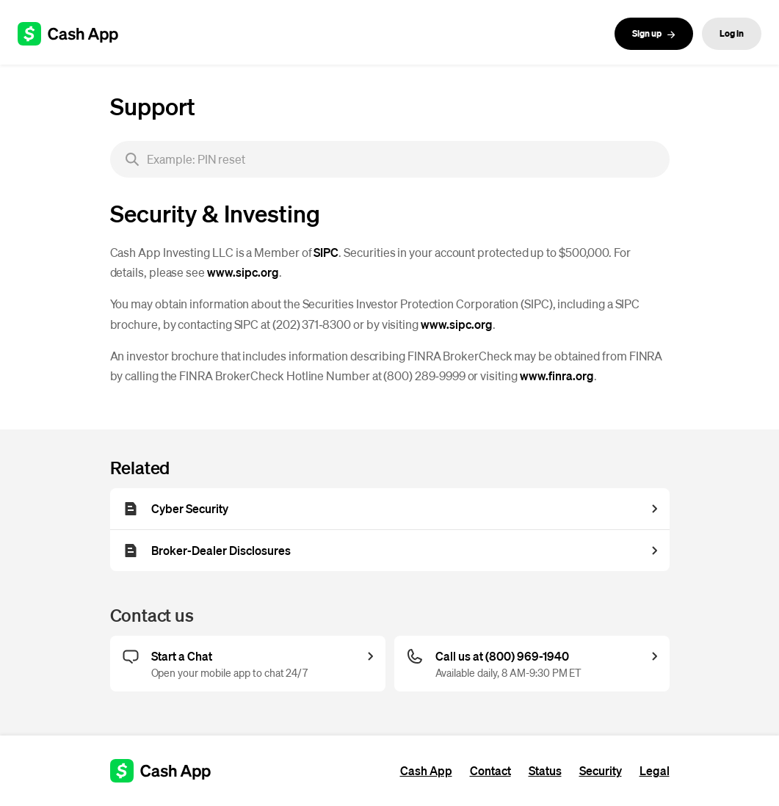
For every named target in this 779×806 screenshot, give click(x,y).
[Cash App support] (76, 34)
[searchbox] (390, 159)
